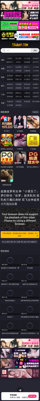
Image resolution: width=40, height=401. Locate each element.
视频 (2, 68)
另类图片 (36, 88)
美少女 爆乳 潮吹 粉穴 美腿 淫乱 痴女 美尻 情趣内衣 (19, 242)
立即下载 (32, 396)
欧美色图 (27, 84)
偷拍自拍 (18, 76)
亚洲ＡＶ (10, 67)
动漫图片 (36, 84)
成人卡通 (27, 76)
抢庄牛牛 (36, 62)
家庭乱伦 (18, 93)
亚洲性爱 (10, 76)
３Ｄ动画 (36, 67)
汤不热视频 (35, 101)
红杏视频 (10, 105)
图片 (2, 86)
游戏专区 (36, 58)
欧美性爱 (36, 76)
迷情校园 (10, 96)
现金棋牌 (27, 62)
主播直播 (27, 71)
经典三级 (18, 79)
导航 (2, 103)
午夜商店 (18, 101)
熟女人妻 (10, 71)
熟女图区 (27, 88)
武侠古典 (36, 93)
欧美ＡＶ (27, 67)
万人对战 (27, 58)
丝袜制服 (18, 71)
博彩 (2, 60)
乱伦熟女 (27, 79)
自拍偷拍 (18, 67)
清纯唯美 (18, 88)
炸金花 (18, 62)
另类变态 (36, 79)
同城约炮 (10, 101)
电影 (2, 77)
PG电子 (9, 58)
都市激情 (10, 93)
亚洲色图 (18, 84)
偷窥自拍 (10, 84)
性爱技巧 (36, 96)
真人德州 (18, 58)
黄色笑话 (27, 96)
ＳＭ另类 (36, 71)
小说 (2, 94)
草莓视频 (27, 101)
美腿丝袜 (10, 88)
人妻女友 (27, 93)
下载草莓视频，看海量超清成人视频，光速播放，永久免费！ (20, 234)
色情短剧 (18, 105)
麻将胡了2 (10, 62)
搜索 (35, 50)
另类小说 (18, 96)
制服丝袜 (10, 79)
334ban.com (20, 45)
